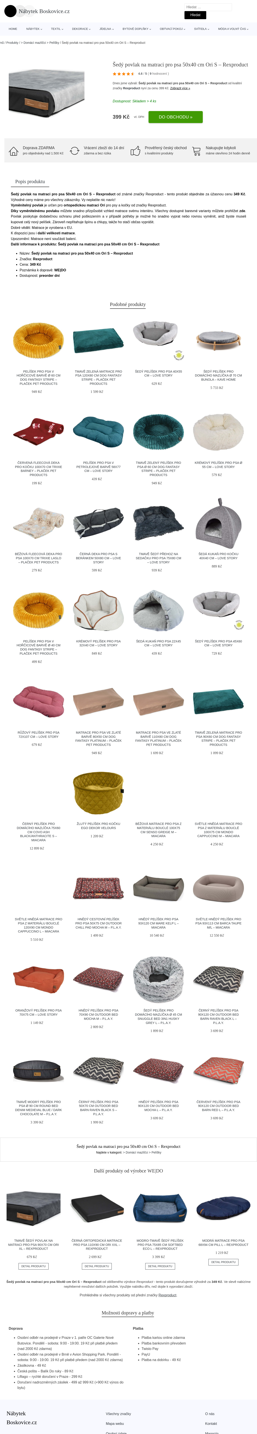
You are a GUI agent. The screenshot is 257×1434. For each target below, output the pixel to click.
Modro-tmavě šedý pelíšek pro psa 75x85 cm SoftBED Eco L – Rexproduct (160, 1244)
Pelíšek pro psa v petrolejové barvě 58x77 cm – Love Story (98, 467)
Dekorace (80, 28)
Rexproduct (131, 88)
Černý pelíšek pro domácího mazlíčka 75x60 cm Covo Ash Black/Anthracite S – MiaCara (38, 832)
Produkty (12, 42)
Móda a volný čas (232, 28)
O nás (210, 1414)
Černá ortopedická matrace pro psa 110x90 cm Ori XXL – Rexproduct (97, 1244)
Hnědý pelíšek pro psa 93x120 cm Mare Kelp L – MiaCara (158, 923)
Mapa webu (115, 1424)
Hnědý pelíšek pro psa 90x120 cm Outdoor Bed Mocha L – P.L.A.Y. (158, 1106)
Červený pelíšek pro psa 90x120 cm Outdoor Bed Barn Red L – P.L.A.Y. (218, 1106)
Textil (56, 28)
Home (13, 28)
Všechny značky (118, 1414)
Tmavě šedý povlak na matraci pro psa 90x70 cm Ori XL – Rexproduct (33, 1244)
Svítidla (200, 28)
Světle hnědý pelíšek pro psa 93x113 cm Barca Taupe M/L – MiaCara (218, 923)
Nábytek (33, 28)
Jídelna (105, 28)
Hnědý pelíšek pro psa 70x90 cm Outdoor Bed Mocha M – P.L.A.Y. (98, 1014)
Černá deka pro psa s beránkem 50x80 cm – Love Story (98, 558)
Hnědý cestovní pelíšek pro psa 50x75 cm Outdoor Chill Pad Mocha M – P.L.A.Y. (98, 923)
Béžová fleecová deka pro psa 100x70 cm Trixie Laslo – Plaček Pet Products (38, 558)
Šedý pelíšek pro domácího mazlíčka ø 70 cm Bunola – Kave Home (218, 375)
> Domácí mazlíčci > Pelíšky (40, 42)
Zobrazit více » (180, 88)
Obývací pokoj (171, 28)
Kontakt (211, 1424)
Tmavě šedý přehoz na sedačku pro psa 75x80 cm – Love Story (158, 558)
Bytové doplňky (135, 28)
